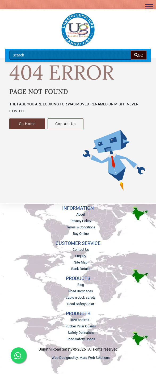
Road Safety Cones (80, 339)
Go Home (27, 124)
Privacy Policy (80, 221)
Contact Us (65, 124)
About (80, 214)
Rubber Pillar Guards (80, 326)
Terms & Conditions (80, 227)
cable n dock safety (80, 297)
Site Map (80, 262)
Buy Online (81, 234)
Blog (80, 285)
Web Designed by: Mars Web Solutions (81, 358)
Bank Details (80, 269)
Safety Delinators (81, 333)
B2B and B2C (80, 320)
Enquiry (80, 256)
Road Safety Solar (80, 304)
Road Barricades (80, 291)
